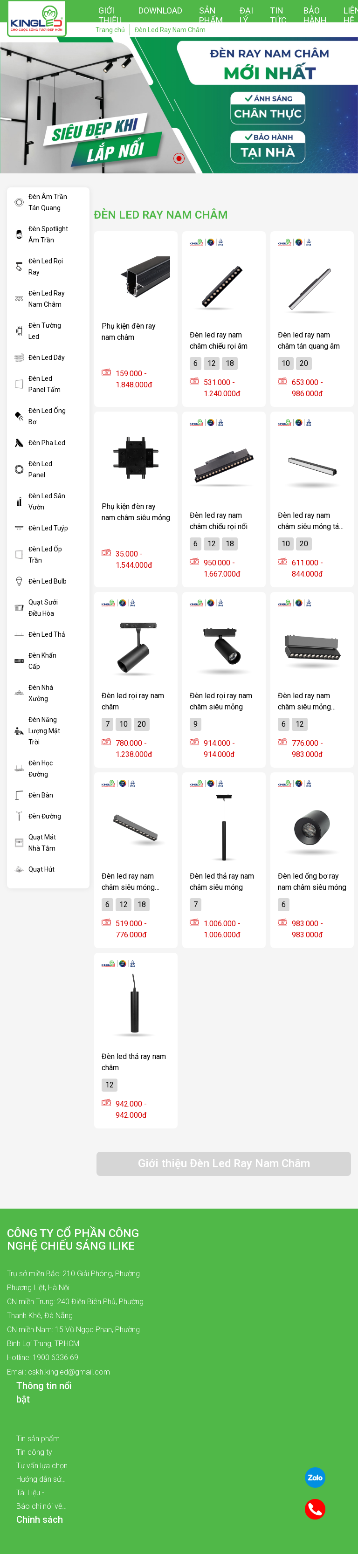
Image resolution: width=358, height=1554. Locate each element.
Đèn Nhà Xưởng (33, 693)
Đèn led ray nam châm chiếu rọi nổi (219, 520)
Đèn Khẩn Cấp (35, 661)
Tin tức (278, 15)
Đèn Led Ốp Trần (38, 554)
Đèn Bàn (33, 795)
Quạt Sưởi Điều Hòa (36, 607)
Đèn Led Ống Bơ (40, 416)
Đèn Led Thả (39, 634)
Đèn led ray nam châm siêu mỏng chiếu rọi (128, 881)
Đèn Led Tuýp (41, 528)
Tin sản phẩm (38, 1438)
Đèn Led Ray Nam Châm (39, 298)
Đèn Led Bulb (40, 581)
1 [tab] (179, 158)
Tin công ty (34, 1452)
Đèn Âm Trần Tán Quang (40, 202)
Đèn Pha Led (39, 442)
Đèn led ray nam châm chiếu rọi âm (219, 340)
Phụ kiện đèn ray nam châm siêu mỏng (136, 512)
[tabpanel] (179, 105)
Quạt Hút (34, 869)
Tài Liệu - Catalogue (33, 1493)
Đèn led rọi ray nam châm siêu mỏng (221, 701)
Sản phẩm (211, 15)
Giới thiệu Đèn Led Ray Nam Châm (224, 1163)
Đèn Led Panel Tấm (37, 384)
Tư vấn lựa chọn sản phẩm (42, 1466)
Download (160, 10)
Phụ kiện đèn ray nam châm (129, 331)
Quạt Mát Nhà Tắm (35, 842)
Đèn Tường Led (37, 331)
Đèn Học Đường (33, 768)
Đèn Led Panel (33, 469)
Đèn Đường (37, 816)
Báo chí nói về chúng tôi (39, 1507)
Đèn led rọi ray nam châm (133, 701)
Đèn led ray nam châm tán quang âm (309, 340)
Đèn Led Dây (39, 357)
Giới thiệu (110, 15)
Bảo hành (315, 15)
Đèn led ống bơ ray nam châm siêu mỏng (312, 881)
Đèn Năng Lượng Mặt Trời (37, 731)
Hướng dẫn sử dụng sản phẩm (41, 1480)
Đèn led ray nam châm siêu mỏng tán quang (310, 520)
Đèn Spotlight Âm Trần (41, 234)
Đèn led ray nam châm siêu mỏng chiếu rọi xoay (304, 701)
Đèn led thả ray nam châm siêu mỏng (222, 881)
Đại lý (246, 15)
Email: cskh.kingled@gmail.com (58, 1372)
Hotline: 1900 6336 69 (42, 1357)
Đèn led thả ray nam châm (134, 1062)
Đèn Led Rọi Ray (38, 266)
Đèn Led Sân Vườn (39, 501)
